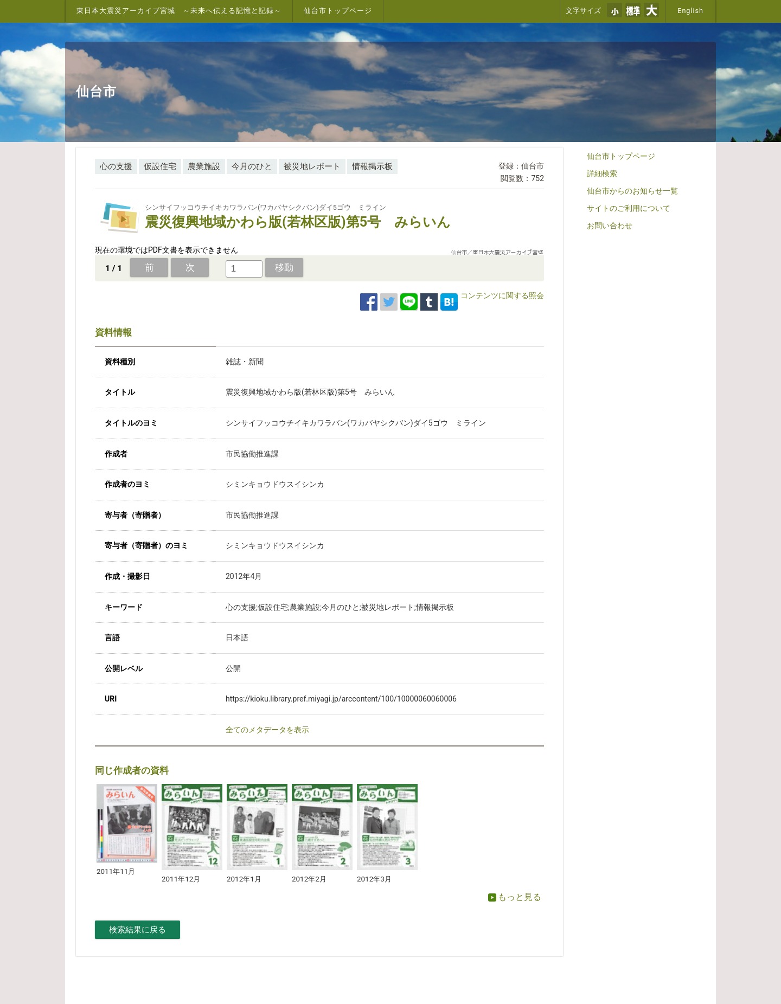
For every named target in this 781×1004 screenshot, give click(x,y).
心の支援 (116, 166)
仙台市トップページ (338, 11)
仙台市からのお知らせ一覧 (632, 190)
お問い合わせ (609, 225)
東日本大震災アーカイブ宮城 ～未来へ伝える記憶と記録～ (178, 11)
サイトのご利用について (628, 208)
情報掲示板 (372, 166)
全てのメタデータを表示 (267, 729)
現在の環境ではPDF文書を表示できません (166, 250)
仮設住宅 (160, 166)
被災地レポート (312, 166)
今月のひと (252, 166)
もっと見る (514, 897)
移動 (284, 267)
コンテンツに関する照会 (502, 295)
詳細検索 (602, 173)
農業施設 (204, 166)
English (690, 11)
